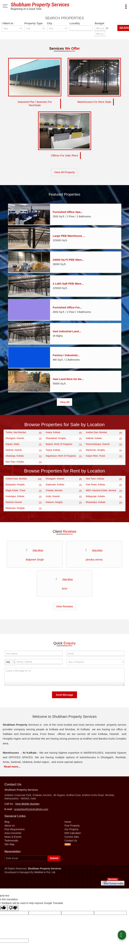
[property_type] (34, 28)
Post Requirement (14, 827)
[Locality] (81, 28)
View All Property (64, 170)
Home (67, 820)
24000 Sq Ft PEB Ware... (68, 258)
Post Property (72, 824)
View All (64, 400)
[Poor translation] (13, 906)
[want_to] (12, 28)
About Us (9, 824)
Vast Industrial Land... (67, 329)
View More (38, 549)
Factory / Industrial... (66, 353)
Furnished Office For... (67, 305)
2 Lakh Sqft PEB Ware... (68, 282)
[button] (27, 802)
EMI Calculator (72, 831)
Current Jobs (71, 835)
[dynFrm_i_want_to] (95, 660)
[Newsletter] (26, 857)
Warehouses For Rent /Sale (94, 101)
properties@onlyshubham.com (31, 807)
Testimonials (11, 839)
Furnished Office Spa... (68, 210)
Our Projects (71, 827)
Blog (6, 820)
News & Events (12, 835)
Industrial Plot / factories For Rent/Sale (35, 103)
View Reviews (64, 604)
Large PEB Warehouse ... (69, 234)
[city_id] (57, 28)
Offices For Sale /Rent (64, 154)
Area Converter (12, 831)
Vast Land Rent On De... (68, 377)
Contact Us (70, 839)
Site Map (9, 842)
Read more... (12, 765)
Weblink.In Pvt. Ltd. (45, 870)
